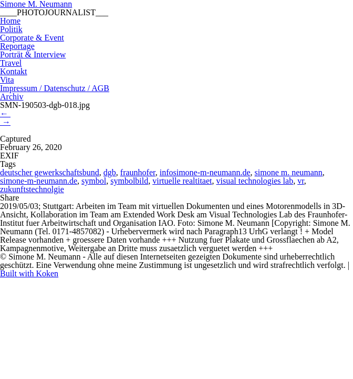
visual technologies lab (255, 180)
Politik (11, 29)
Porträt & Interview (33, 54)
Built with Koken (29, 273)
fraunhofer (137, 172)
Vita (7, 79)
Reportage (17, 46)
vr (300, 180)
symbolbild (129, 180)
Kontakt (13, 71)
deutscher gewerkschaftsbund (49, 172)
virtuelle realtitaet (182, 180)
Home (10, 20)
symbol (93, 180)
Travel (11, 62)
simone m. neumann (289, 172)
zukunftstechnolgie (32, 189)
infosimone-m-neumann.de (205, 172)
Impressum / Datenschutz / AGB (54, 88)
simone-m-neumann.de (38, 180)
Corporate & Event (32, 37)
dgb (109, 172)
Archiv (11, 96)
